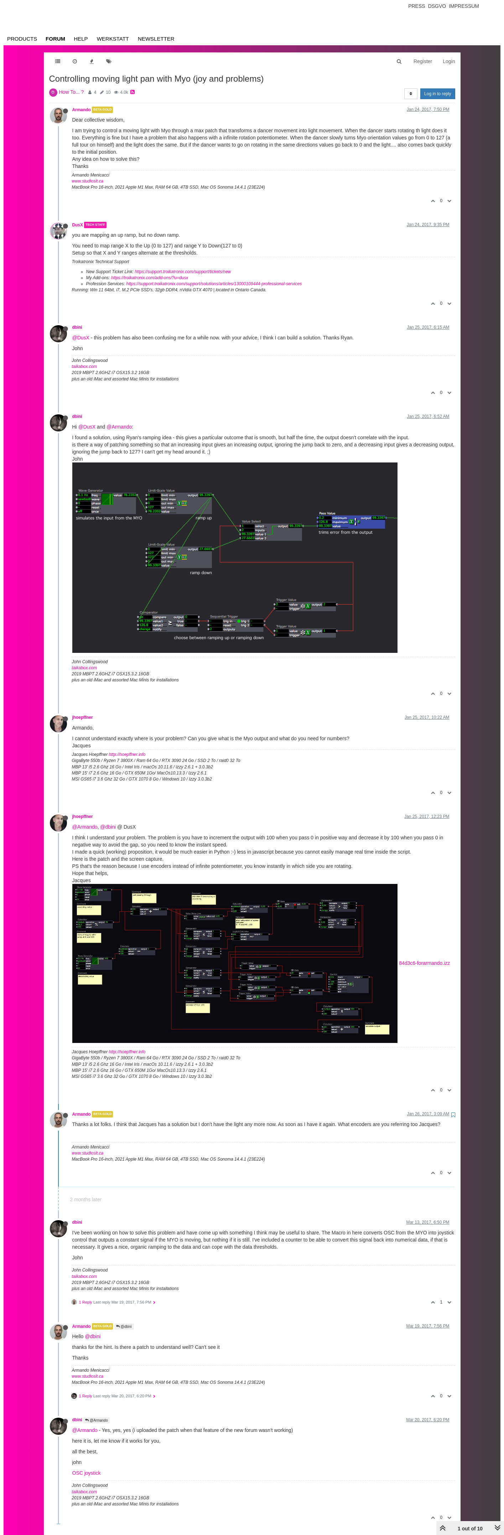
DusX (77, 224)
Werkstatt (113, 39)
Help (81, 39)
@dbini (108, 827)
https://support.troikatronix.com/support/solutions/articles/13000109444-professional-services (214, 283)
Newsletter (156, 39)
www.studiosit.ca (88, 181)
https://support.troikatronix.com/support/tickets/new (183, 271)
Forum (55, 39)
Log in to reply (437, 93)
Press (416, 6)
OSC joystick (86, 1473)
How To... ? (71, 92)
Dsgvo (437, 6)
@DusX (80, 338)
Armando (81, 109)
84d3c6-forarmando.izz (424, 963)
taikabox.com (84, 366)
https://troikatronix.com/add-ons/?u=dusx (149, 277)
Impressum (464, 6)
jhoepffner (82, 717)
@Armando (119, 427)
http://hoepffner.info (127, 754)
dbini (77, 327)
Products (22, 39)
